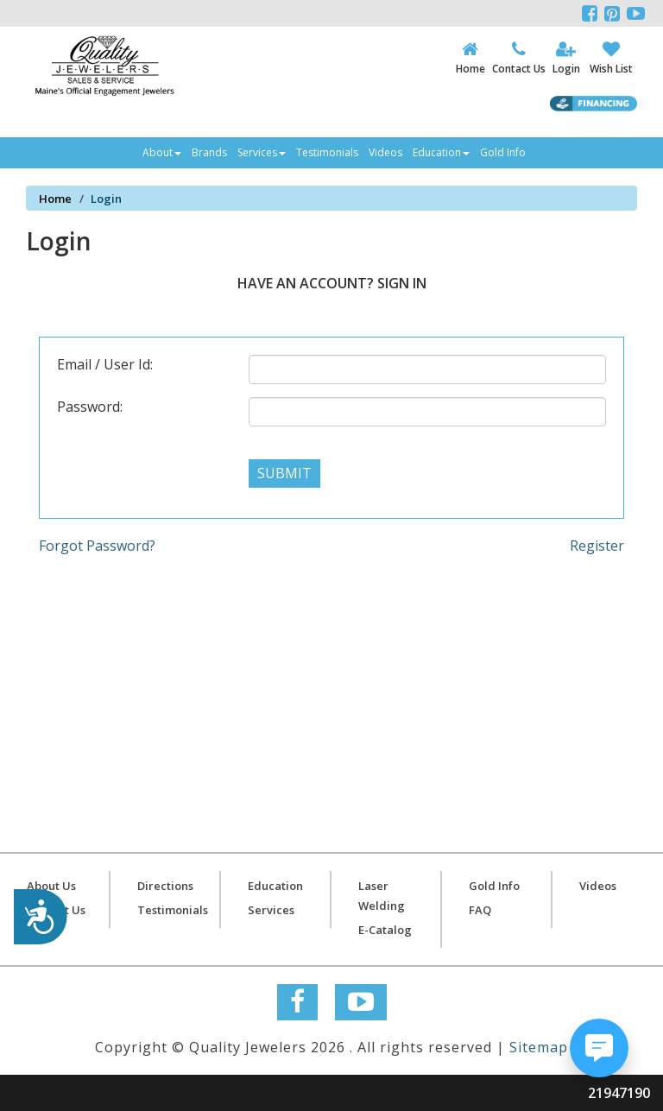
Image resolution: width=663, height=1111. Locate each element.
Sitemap (538, 1047)
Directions (165, 885)
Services (261, 152)
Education (441, 152)
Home (55, 198)
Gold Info (503, 152)
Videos (385, 152)
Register (597, 545)
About (161, 152)
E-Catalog (385, 929)
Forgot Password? (97, 545)
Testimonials (327, 152)
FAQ (480, 910)
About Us (51, 885)
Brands (209, 152)
